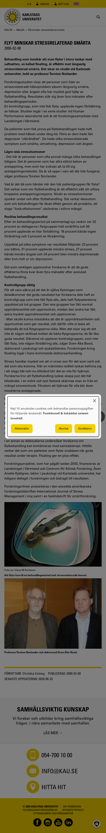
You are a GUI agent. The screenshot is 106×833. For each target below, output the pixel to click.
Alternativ (22, 429)
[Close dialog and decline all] (94, 399)
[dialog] (53, 416)
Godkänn (85, 429)
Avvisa (63, 429)
